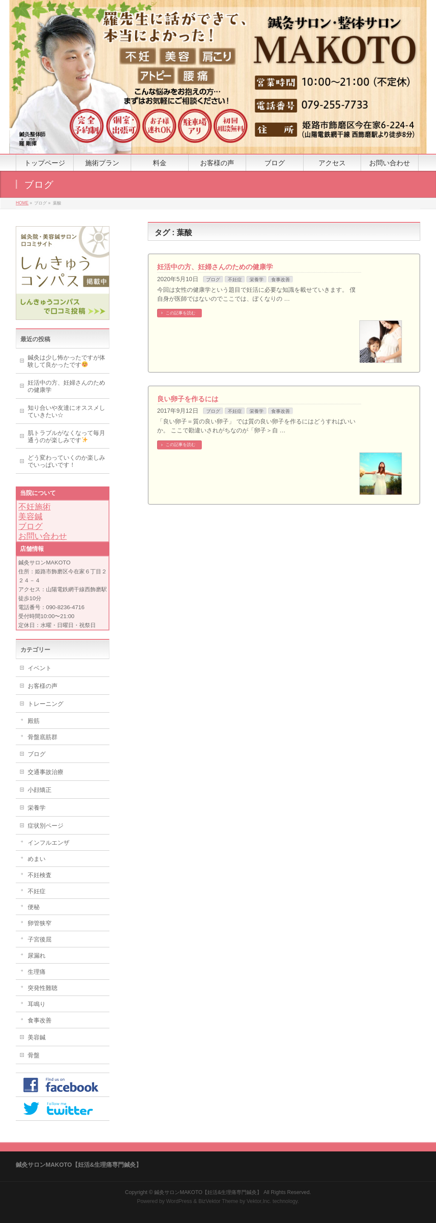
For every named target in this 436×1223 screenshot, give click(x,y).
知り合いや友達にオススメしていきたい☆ (66, 411)
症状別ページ (45, 825)
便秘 (34, 907)
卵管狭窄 (40, 923)
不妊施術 (34, 506)
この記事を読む (180, 313)
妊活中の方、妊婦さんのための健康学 (215, 266)
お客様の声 (42, 685)
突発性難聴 (42, 987)
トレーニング (45, 703)
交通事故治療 (45, 771)
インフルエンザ (48, 842)
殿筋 (34, 720)
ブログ (213, 279)
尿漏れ (37, 955)
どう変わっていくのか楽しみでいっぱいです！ (66, 461)
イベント (40, 668)
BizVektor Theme (218, 1201)
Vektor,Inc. (259, 1201)
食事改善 (280, 279)
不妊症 (235, 279)
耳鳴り (37, 1004)
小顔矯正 (40, 789)
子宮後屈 (40, 939)
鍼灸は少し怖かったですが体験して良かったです (66, 361)
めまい (37, 858)
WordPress (179, 1201)
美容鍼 (30, 516)
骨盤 (34, 1055)
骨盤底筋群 (42, 737)
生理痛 (37, 971)
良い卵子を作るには (187, 399)
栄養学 (257, 279)
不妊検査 (40, 875)
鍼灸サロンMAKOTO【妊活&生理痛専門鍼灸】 (208, 1192)
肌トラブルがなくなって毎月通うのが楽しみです (66, 436)
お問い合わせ (42, 536)
